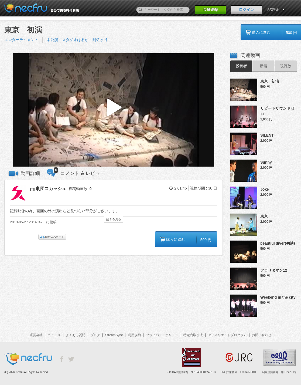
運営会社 (36, 335)
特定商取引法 (193, 335)
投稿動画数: (80, 189)
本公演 (52, 40)
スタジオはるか (75, 40)
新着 (263, 66)
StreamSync (114, 335)
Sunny (266, 162)
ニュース (54, 335)
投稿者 (241, 66)
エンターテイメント (21, 40)
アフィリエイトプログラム (227, 335)
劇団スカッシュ (51, 188)
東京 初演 (269, 81)
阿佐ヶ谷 (100, 40)
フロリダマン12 (273, 270)
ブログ (95, 335)
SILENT (267, 135)
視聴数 (285, 66)
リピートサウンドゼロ (277, 111)
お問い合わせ (261, 335)
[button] (113, 110)
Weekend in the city (277, 297)
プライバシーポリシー (162, 335)
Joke (264, 189)
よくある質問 (75, 335)
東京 (264, 216)
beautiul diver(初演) (277, 243)
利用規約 (134, 335)
